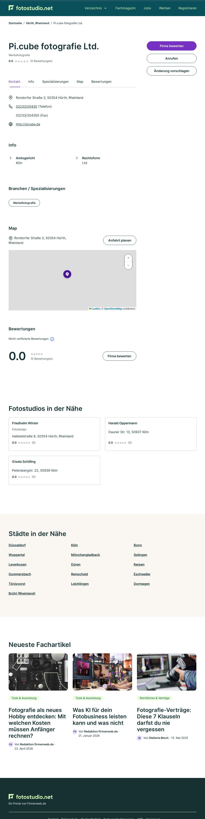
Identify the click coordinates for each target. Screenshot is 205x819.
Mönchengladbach (23, 555)
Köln (59, 545)
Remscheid (111, 564)
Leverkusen (111, 555)
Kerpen (14, 564)
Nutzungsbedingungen (119, 801)
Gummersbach (67, 564)
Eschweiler (158, 564)
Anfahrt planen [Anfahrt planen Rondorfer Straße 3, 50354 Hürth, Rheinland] (119, 240)
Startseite (15, 23)
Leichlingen (64, 574)
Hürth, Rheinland (37, 23)
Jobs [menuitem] (147, 8)
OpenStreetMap (113, 308)
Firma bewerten (119, 356)
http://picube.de (28, 124)
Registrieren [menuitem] (187, 8)
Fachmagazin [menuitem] (125, 8)
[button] (67, 275)
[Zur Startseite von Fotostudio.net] (31, 8)
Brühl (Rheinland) (163, 574)
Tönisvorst (17, 574)
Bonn (107, 545)
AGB (140, 801)
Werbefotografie (24, 202)
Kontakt (53, 801)
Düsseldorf (17, 545)
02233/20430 (26, 106)
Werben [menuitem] (164, 8)
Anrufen (171, 58)
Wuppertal (158, 545)
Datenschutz (69, 801)
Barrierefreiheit (90, 801)
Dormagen (111, 574)
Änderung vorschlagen (171, 71)
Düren (154, 555)
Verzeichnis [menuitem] (93, 8)
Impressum (153, 801)
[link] (54, 434)
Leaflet (94, 308)
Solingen (62, 555)
